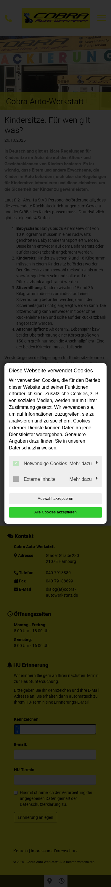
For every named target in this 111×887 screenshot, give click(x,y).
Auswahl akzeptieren (55, 498)
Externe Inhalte (34, 479)
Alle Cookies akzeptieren (55, 512)
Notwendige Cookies (40, 463)
